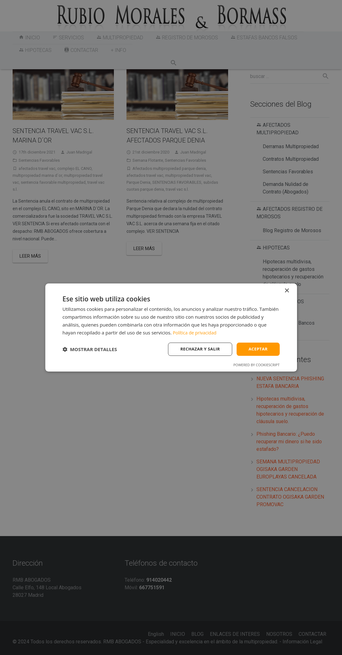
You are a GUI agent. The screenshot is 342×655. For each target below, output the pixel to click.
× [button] (286, 290)
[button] (90, 349)
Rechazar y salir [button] (197, 349)
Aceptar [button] (257, 349)
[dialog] (171, 327)
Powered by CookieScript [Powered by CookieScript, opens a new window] (256, 365)
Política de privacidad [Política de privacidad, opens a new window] (196, 332)
